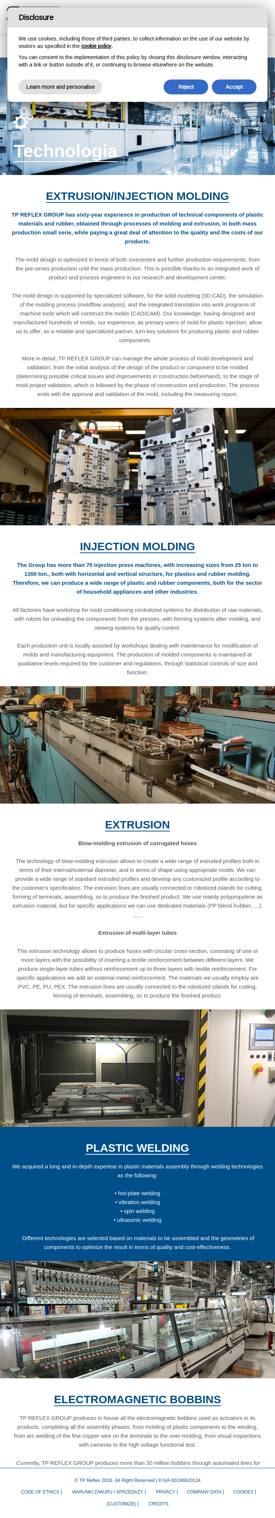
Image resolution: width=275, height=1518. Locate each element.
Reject (186, 87)
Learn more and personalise (60, 87)
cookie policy (96, 46)
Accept (234, 87)
